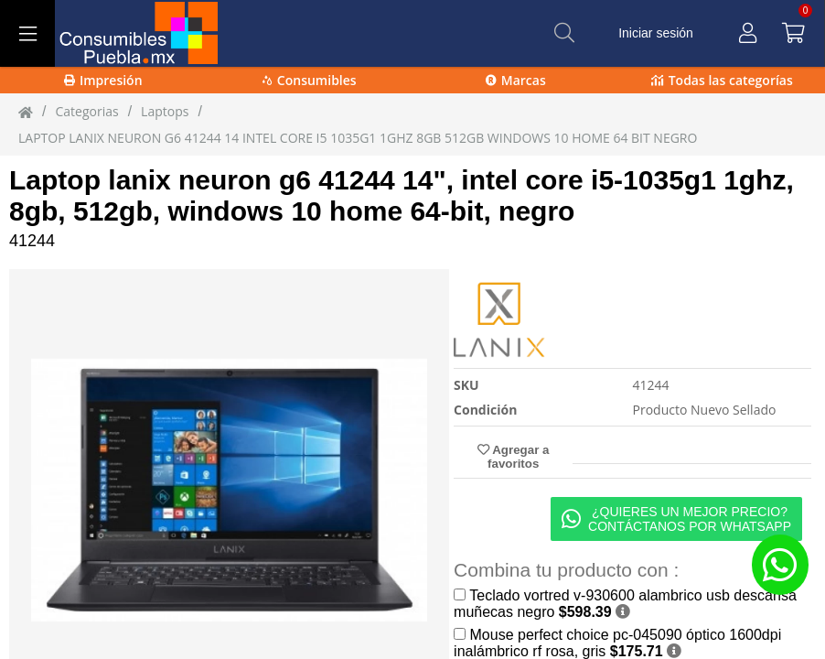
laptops (164, 111)
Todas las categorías (722, 80)
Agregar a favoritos (513, 456)
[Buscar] (564, 33)
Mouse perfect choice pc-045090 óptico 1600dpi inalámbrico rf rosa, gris (617, 643)
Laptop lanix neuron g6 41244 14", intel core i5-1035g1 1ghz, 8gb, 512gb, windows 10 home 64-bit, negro (401, 195)
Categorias (86, 111)
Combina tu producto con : (566, 569)
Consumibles (309, 80)
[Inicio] (25, 111)
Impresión (103, 80)
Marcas (516, 80)
